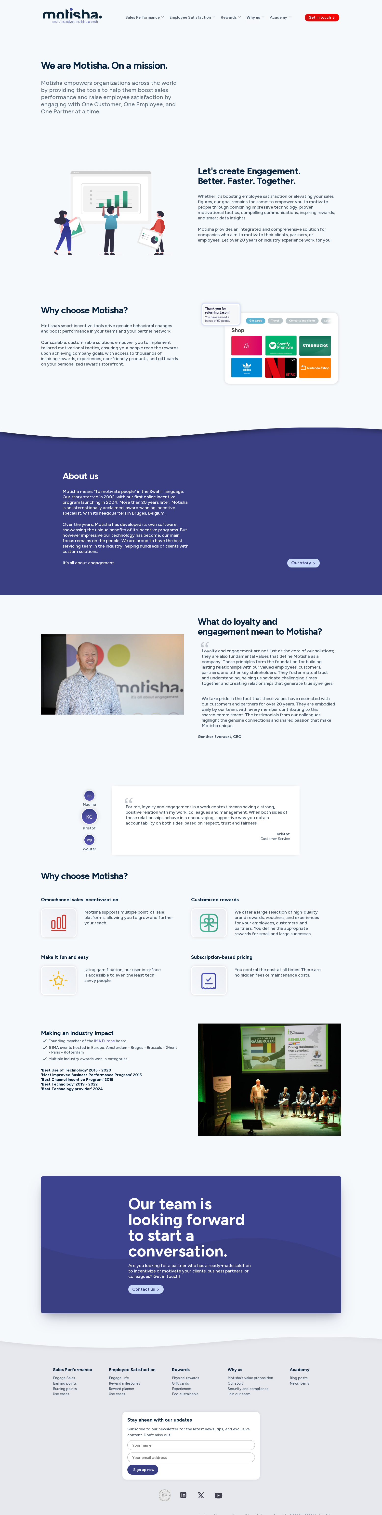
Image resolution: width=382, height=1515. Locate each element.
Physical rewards (185, 1378)
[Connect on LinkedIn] (183, 1495)
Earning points (65, 1383)
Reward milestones (124, 1383)
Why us (235, 1369)
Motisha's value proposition (250, 1378)
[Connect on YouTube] (219, 1499)
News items (299, 1383)
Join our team (239, 1394)
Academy (299, 1369)
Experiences (182, 1389)
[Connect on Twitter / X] (201, 1498)
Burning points (65, 1389)
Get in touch (322, 17)
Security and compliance (248, 1389)
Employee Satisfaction (132, 1369)
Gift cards (180, 1383)
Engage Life (119, 1378)
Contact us (146, 1289)
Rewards (181, 1369)
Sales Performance (72, 1369)
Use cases (61, 1394)
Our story (303, 563)
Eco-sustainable (185, 1394)
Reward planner (121, 1389)
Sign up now (143, 1470)
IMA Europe (104, 1041)
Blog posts (299, 1378)
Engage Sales (64, 1378)
